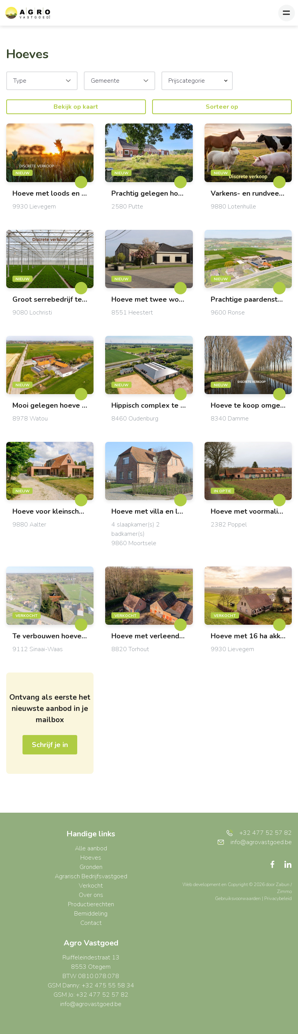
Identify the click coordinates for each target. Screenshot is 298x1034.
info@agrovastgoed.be (90, 1004)
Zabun (282, 884)
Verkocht (91, 885)
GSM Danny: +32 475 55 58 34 (91, 985)
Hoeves (90, 857)
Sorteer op (222, 106)
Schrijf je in (50, 744)
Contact (91, 923)
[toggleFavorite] (81, 624)
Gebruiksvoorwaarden (238, 898)
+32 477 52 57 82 (259, 833)
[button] (197, 80)
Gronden (91, 867)
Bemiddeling (90, 913)
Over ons (91, 895)
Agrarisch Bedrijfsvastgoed (91, 876)
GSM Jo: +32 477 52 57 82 (91, 995)
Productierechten (91, 904)
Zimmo (284, 891)
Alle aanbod (91, 848)
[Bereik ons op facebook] (275, 864)
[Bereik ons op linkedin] (288, 864)
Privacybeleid (278, 898)
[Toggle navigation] (286, 13)
